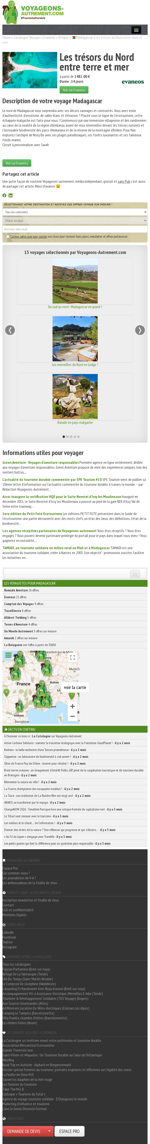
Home (6, 37)
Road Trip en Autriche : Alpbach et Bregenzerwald (36, 1064)
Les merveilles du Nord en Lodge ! (75, 364)
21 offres (15, 597)
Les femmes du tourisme (19, 1084)
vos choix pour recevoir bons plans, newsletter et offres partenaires (66, 236)
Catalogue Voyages (27, 37)
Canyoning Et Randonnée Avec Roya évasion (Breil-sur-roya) (43, 988)
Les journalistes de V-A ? (19, 877)
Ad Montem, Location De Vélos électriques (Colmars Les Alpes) (45, 1008)
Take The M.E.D (13, 1089)
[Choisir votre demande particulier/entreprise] (49, 1131)
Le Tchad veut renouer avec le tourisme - (36, 816)
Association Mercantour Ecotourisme (28, 1045)
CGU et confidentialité (17, 909)
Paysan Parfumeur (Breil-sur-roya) (26, 969)
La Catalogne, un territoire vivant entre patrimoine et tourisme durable (51, 1040)
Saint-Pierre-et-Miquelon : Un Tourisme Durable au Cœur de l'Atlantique (52, 1055)
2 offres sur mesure (20, 638)
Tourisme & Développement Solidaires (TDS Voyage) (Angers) (45, 998)
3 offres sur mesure (30, 631)
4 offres (20, 624)
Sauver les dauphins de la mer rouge (27, 1079)
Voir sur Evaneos (74, 89)
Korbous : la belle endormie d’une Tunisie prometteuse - (45, 750)
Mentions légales (14, 914)
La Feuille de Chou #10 (17, 1074)
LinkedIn (8, 932)
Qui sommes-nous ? (16, 873)
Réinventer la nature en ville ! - (30, 782)
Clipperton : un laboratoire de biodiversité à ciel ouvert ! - (46, 756)
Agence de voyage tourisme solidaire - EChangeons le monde (44, 1098)
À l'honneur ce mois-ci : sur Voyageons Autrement (43, 736)
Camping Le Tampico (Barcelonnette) (28, 1013)
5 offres (20, 617)
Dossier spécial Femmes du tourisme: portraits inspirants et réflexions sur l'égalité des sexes (67, 1069)
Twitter (7, 942)
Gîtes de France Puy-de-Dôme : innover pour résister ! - (45, 763)
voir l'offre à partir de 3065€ (30, 645)
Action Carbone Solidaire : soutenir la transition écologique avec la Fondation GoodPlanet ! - (67, 743)
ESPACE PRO (69, 1131)
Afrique (63, 37)
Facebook (9, 937)
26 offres (21, 590)
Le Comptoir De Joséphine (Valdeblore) (29, 983)
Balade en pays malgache (75, 422)
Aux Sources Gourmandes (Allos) (25, 1003)
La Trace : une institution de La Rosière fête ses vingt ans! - (47, 795)
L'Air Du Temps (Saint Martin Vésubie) (27, 978)
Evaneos (49, 37)
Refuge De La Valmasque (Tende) (25, 974)
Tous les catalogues (16, 964)
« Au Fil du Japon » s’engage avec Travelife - (38, 836)
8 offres (17, 610)
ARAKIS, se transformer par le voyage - (34, 802)
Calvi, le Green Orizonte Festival (24, 1108)
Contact (8, 904)
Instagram (9, 946)
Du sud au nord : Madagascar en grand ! (75, 306)
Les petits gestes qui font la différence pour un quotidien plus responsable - (57, 843)
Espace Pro (10, 868)
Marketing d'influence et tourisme (26, 1103)
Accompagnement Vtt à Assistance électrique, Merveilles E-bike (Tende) (52, 993)
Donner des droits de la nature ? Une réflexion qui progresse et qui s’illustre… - (60, 830)
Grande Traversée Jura (17, 1050)
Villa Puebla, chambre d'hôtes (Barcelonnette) (34, 1017)
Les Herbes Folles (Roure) (19, 1022)
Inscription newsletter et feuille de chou (30, 900)
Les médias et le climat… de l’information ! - (38, 823)
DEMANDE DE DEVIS (23, 1131)
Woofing (8, 1059)
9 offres (23, 604)
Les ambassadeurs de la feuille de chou (29, 882)
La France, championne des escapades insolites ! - (42, 789)
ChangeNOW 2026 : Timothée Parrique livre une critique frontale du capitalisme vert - (63, 809)
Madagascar (84, 37)
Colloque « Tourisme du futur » (23, 1094)
